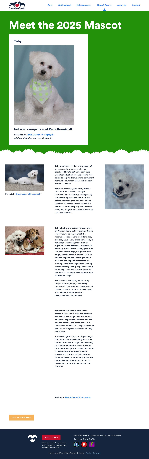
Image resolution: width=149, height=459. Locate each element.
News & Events (105, 6)
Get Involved (65, 6)
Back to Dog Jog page (21, 417)
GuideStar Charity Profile (84, 439)
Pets (50, 6)
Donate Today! (51, 437)
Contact (136, 6)
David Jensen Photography (40, 135)
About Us (122, 6)
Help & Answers (84, 6)
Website (88, 453)
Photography (97, 453)
